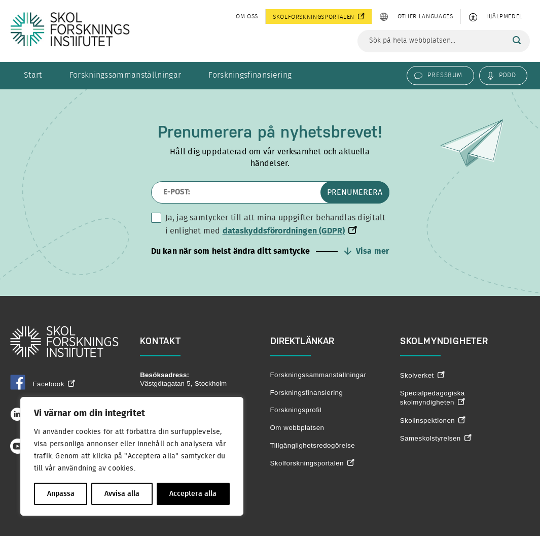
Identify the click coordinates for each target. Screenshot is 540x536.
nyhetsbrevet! (331, 131)
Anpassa (61, 493)
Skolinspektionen (427, 420)
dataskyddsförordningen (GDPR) (284, 231)
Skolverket (417, 375)
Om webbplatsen (297, 427)
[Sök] (516, 40)
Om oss (247, 16)
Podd (507, 75)
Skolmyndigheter (444, 341)
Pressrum (444, 75)
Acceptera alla (193, 493)
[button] (270, 251)
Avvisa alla (121, 493)
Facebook (37, 384)
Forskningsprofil (296, 410)
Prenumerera (354, 192)
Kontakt (160, 341)
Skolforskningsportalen (313, 17)
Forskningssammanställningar (125, 75)
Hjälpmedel (504, 16)
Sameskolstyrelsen (430, 438)
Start (33, 75)
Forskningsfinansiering (250, 75)
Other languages (425, 16)
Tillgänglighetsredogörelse (312, 445)
